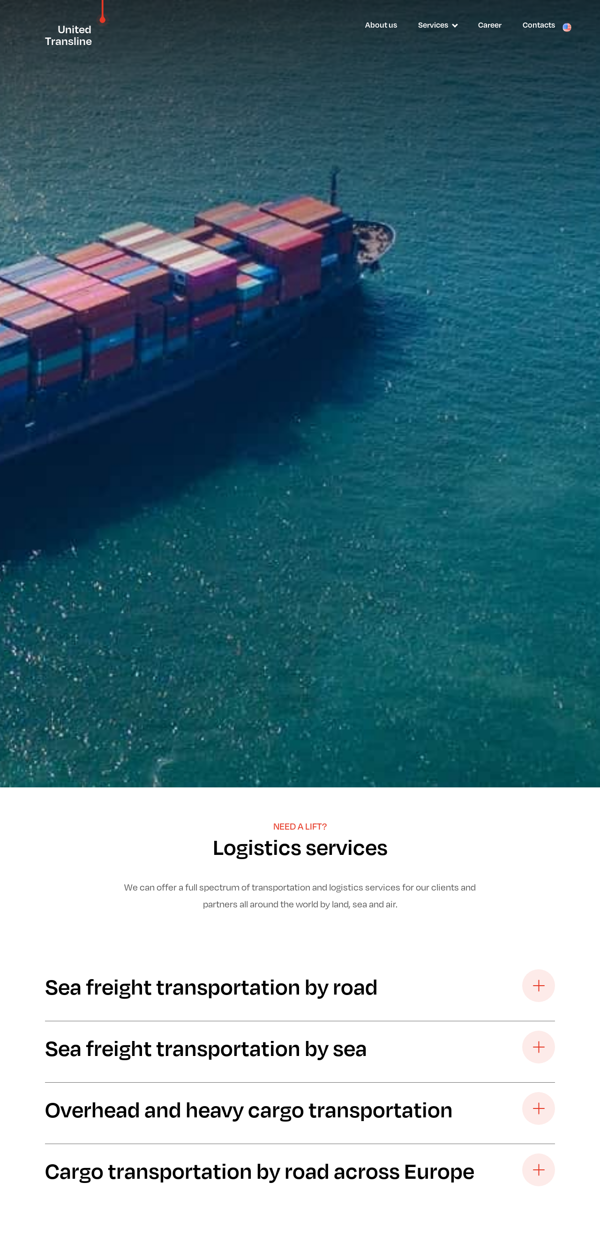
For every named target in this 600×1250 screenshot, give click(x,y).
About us (381, 24)
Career (490, 24)
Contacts (539, 24)
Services (433, 24)
